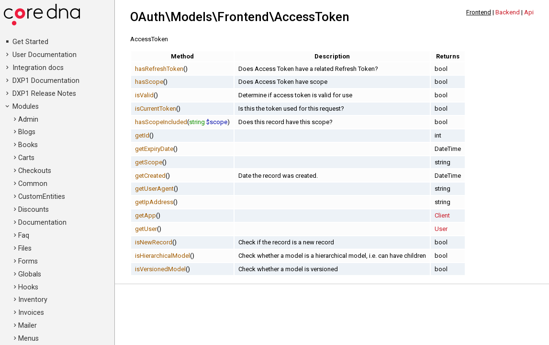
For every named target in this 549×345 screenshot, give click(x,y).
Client (442, 215)
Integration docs (38, 68)
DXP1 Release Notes (44, 94)
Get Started (30, 42)
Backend (507, 12)
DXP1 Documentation (45, 81)
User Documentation (44, 55)
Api (529, 12)
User (441, 228)
